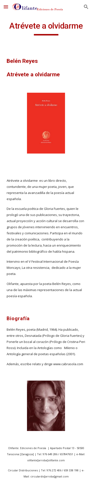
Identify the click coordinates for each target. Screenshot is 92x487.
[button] (6, 6)
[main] (46, 28)
